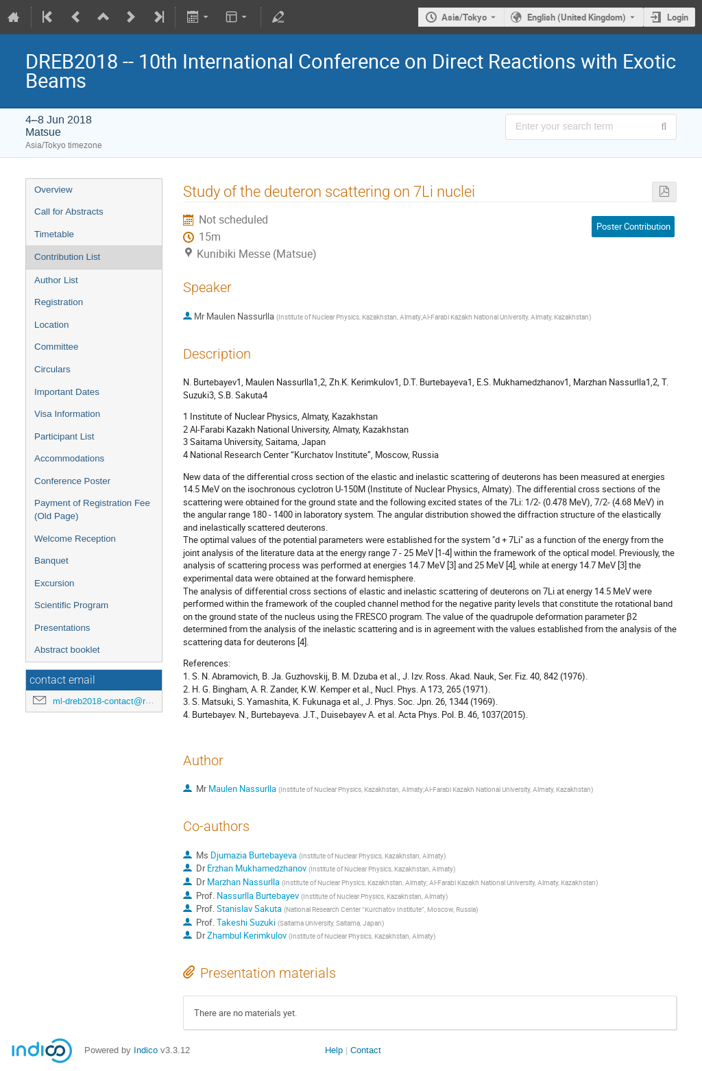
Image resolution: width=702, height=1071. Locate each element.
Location (51, 325)
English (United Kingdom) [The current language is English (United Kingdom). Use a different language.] (576, 17)
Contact (365, 1050)
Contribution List (67, 257)
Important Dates (66, 392)
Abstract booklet (67, 650)
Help (334, 1050)
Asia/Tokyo (464, 17)
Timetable (54, 234)
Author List (56, 280)
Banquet (51, 560)
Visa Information (67, 414)
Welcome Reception (75, 538)
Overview (53, 189)
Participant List (64, 436)
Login (677, 17)
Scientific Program (71, 605)
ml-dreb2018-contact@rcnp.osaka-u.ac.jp (134, 701)
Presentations (62, 628)
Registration (58, 302)
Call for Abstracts (69, 211)
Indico (146, 1050)
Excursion (54, 583)
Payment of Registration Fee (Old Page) (92, 509)
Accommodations (69, 458)
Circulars (52, 369)
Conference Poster (72, 481)
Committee (56, 346)
